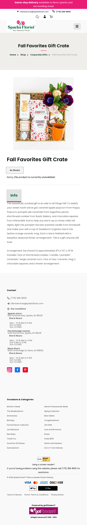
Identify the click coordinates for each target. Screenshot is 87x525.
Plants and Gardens (53, 443)
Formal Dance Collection (18, 425)
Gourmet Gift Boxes (16, 443)
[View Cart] (51, 17)
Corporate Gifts (38, 54)
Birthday (10, 420)
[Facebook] (17, 369)
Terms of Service (14, 494)
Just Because (13, 429)
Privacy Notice (57, 494)
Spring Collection (51, 411)
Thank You (11, 438)
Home (13, 54)
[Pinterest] (25, 369)
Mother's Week (13, 406)
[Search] (37, 17)
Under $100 (49, 438)
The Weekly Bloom (15, 411)
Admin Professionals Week (56, 406)
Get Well (48, 425)
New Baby (11, 434)
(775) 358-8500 (61, 11)
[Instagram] (9, 369)
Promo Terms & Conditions (36, 494)
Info (14, 195)
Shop (23, 54)
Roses (47, 434)
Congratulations (51, 420)
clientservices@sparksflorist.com (33, 11)
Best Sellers (49, 416)
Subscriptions (13, 448)
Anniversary (12, 416)
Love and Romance (52, 429)
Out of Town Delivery (53, 448)
